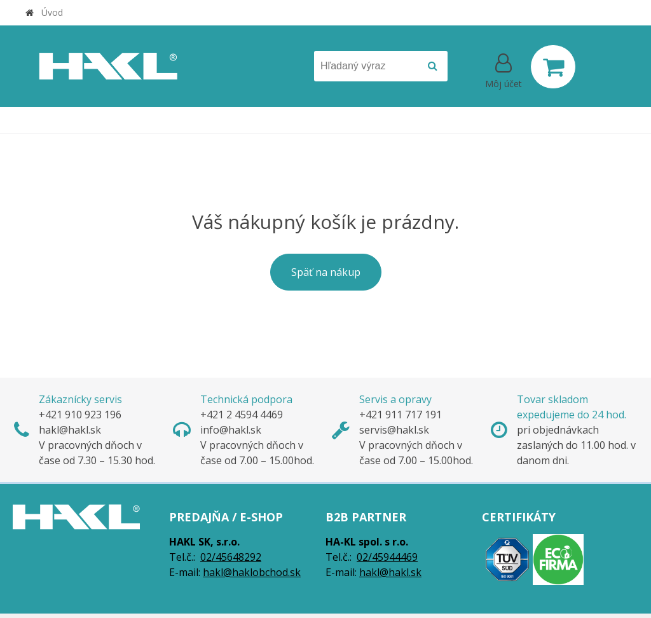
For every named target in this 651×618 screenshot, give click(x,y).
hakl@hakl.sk (390, 572)
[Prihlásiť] (503, 69)
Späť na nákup (325, 272)
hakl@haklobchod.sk (252, 572)
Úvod (52, 12)
